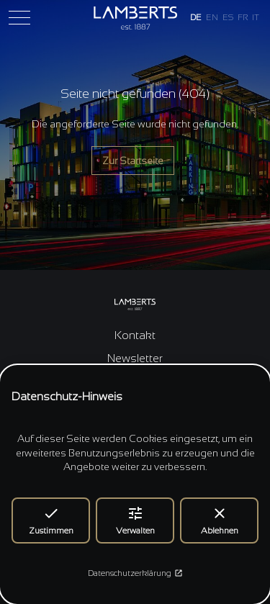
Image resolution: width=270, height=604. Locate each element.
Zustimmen (51, 520)
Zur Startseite (132, 160)
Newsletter (135, 358)
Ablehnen (219, 520)
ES (227, 17)
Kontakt (135, 335)
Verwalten (135, 520)
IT (255, 17)
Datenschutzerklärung (135, 573)
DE (196, 17)
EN (212, 17)
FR (243, 17)
